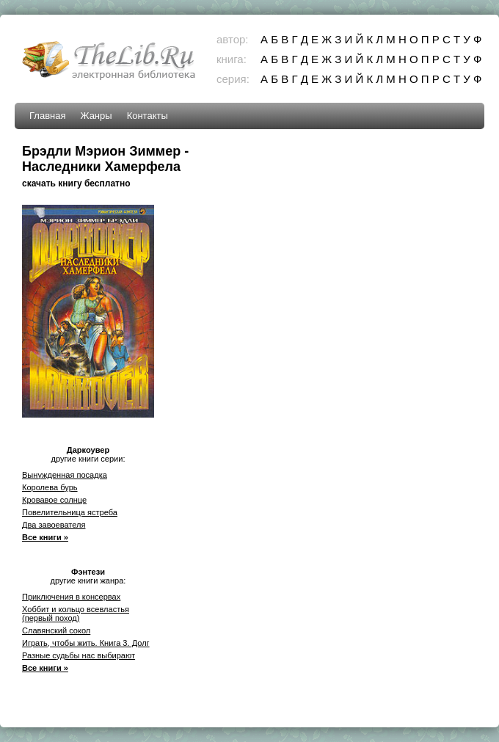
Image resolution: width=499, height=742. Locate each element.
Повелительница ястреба (69, 512)
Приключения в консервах (71, 596)
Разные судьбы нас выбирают (78, 655)
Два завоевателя (53, 524)
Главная (47, 115)
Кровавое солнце (54, 499)
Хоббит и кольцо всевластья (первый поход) (75, 613)
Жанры (96, 115)
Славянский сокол (56, 630)
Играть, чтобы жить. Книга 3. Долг (86, 643)
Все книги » (45, 537)
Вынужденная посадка (64, 474)
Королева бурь (50, 487)
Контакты (147, 115)
